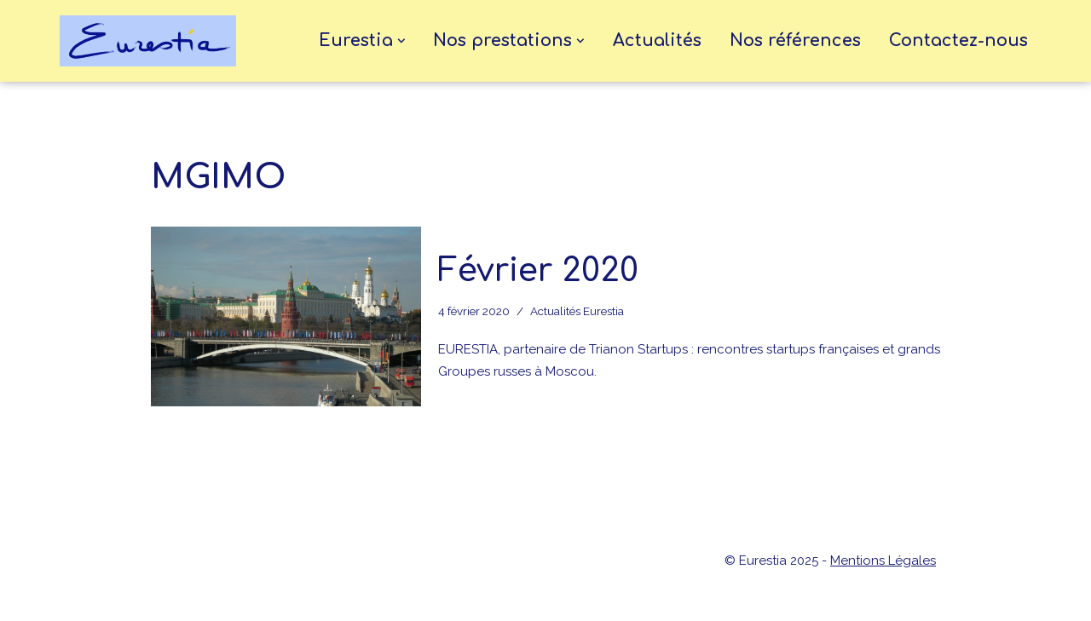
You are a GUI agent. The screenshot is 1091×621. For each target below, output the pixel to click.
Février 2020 (538, 271)
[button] (401, 41)
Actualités (657, 41)
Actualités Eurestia (577, 311)
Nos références (795, 41)
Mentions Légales (883, 560)
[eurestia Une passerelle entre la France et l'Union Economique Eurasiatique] (152, 40)
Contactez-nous (958, 41)
